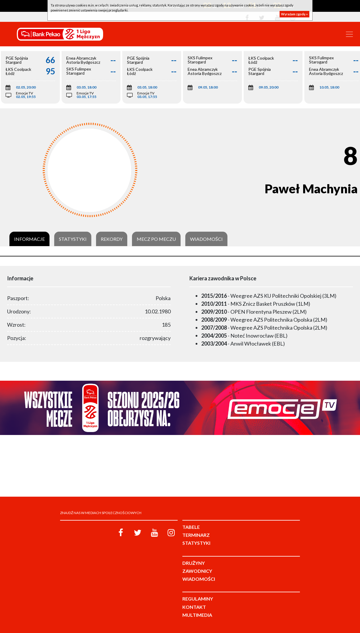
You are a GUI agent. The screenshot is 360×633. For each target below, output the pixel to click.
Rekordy (112, 239)
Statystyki (73, 239)
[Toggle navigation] (349, 34)
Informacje (29, 239)
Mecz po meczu (156, 239)
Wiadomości (206, 239)
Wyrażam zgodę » (294, 14)
